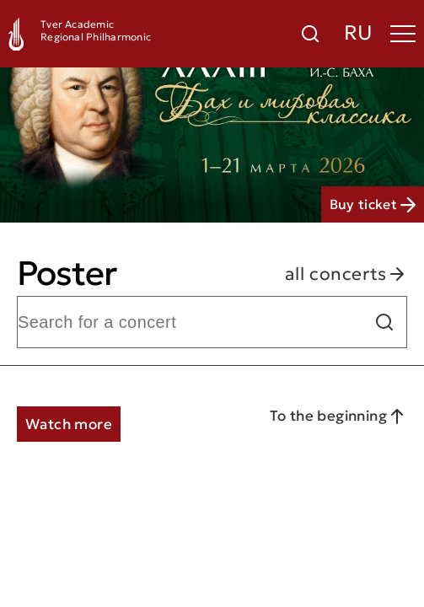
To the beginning (338, 416)
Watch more (68, 424)
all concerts (346, 273)
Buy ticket (373, 204)
